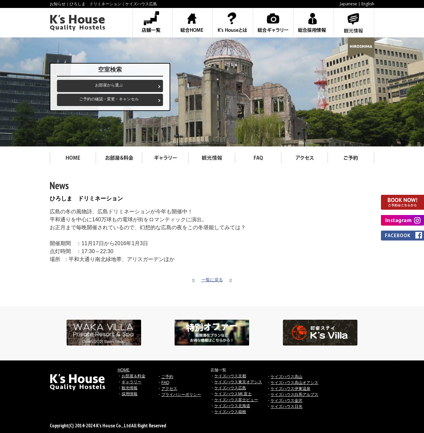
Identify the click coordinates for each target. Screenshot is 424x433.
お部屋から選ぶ (109, 85)
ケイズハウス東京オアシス (238, 382)
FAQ (165, 382)
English (367, 4)
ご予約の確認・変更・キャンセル (109, 99)
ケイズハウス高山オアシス (294, 382)
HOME (124, 370)
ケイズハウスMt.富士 (233, 394)
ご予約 (167, 376)
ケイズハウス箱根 (230, 411)
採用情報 (129, 394)
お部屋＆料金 (133, 376)
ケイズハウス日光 (286, 406)
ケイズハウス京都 (230, 376)
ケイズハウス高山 (286, 376)
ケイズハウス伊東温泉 (290, 388)
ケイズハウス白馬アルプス (294, 394)
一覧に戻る (212, 279)
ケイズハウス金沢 (286, 400)
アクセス (169, 388)
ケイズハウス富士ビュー (236, 400)
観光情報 (129, 388)
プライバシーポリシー (181, 394)
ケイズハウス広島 (230, 388)
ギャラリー (131, 382)
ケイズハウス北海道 (232, 406)
